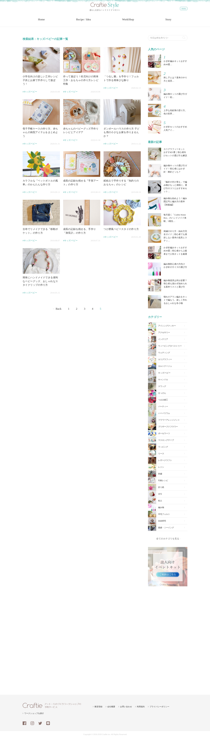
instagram (32, 723)
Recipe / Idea (83, 21)
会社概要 (111, 706)
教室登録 (98, 706)
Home (41, 21)
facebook (24, 723)
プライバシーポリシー (159, 706)
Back (58, 308)
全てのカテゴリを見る (167, 538)
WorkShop (128, 21)
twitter (40, 723)
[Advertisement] (167, 638)
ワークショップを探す (34, 713)
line (48, 723)
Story (169, 21)
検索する (183, 37)
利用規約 (141, 706)
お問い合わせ (126, 706)
